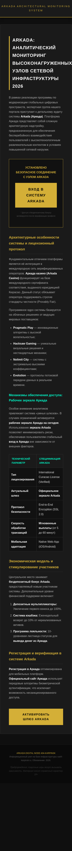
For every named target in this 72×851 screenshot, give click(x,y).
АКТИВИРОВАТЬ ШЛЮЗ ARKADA (36, 717)
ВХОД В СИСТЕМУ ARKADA (36, 195)
